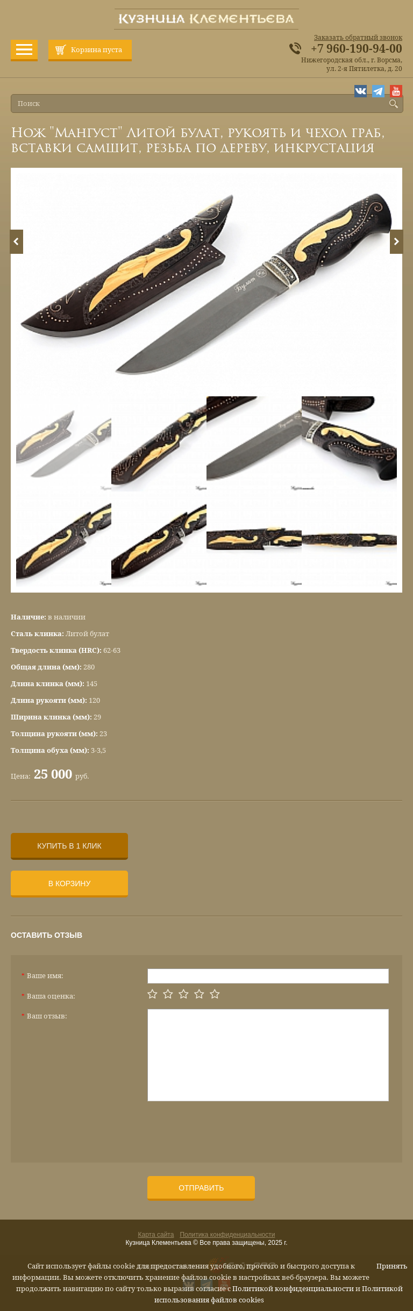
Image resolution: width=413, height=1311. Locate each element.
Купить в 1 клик (69, 846)
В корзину (69, 883)
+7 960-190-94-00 (356, 48)
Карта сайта (156, 1234)
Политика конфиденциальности (227, 1234)
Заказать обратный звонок (358, 37)
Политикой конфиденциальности (293, 1289)
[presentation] (229, 1128)
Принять (392, 1266)
